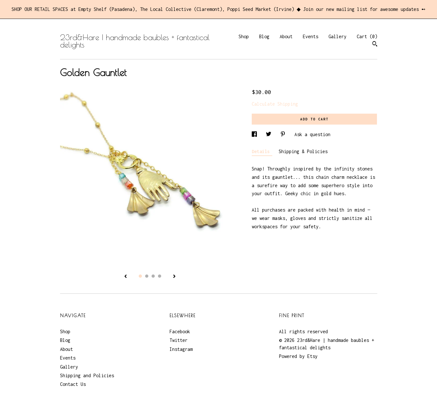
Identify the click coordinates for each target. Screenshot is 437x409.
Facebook (180, 331)
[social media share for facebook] (255, 134)
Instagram (181, 349)
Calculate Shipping (275, 104)
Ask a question (312, 134)
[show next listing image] (174, 276)
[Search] (374, 44)
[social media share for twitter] (270, 134)
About (286, 36)
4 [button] (159, 276)
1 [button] (140, 276)
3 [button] (153, 276)
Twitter (179, 340)
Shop (244, 36)
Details (262, 151)
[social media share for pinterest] (284, 134)
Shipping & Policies (303, 151)
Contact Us (73, 384)
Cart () (367, 36)
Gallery (337, 36)
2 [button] (146, 276)
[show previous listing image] (125, 276)
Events (310, 36)
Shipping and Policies (87, 375)
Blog (264, 36)
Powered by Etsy (298, 356)
